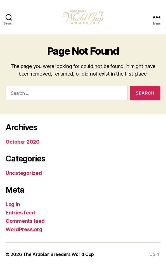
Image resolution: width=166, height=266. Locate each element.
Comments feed (25, 221)
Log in (13, 204)
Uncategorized (24, 173)
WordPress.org (24, 229)
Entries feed (20, 213)
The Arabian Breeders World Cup (58, 254)
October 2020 (23, 142)
